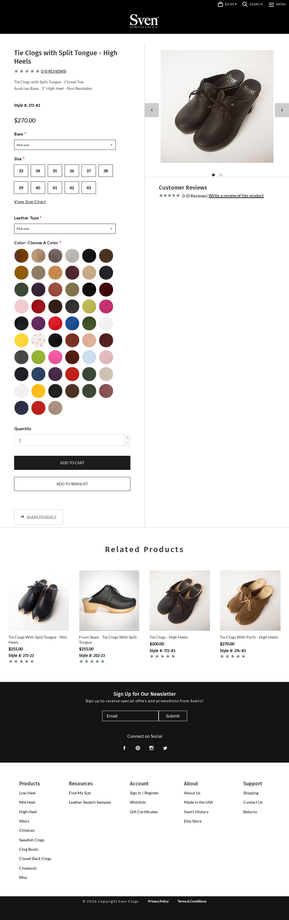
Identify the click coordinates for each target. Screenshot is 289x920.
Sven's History (196, 811)
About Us (192, 792)
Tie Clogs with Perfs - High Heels (249, 637)
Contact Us (253, 802)
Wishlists (138, 802)
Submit (173, 715)
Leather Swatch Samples (90, 802)
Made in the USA (198, 802)
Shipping (251, 792)
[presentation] (27, 792)
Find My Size (80, 792)
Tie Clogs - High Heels (169, 637)
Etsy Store (193, 821)
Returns (250, 811)
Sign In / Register (144, 792)
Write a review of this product (236, 196)
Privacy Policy (158, 901)
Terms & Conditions (192, 901)
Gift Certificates (144, 811)
